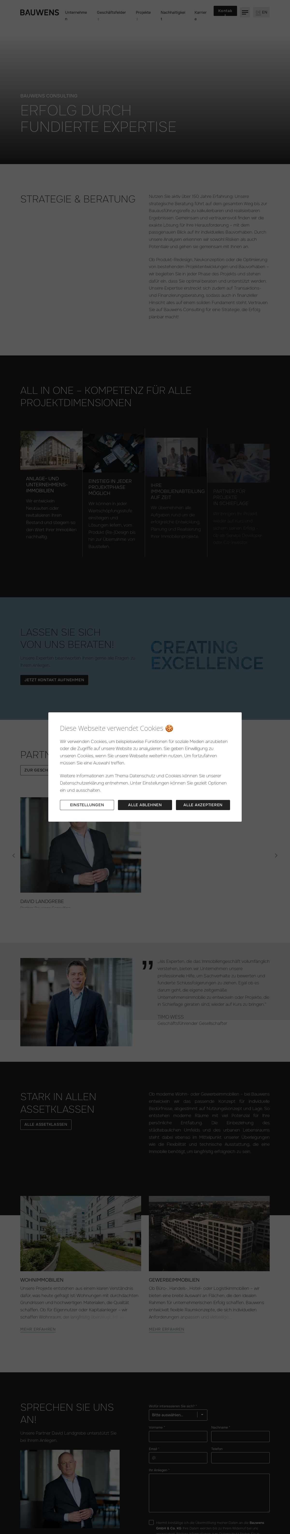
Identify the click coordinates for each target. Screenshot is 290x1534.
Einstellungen (87, 804)
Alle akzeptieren (203, 804)
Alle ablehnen (145, 804)
